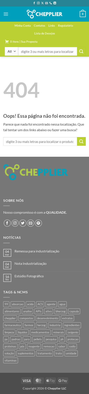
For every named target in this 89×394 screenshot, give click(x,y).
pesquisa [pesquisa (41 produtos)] (51, 339)
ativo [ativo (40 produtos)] (48, 311)
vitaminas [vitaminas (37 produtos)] (11, 360)
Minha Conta (23, 25)
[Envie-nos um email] (46, 3)
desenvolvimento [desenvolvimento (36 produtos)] (47, 318)
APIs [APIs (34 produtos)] (39, 311)
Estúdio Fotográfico (29, 276)
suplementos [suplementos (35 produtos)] (26, 353)
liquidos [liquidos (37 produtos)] (22, 332)
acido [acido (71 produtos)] (30, 304)
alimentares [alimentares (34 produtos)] (12, 311)
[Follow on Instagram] (38, 3)
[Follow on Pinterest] (38, 223)
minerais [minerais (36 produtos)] (58, 332)
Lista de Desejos (44, 33)
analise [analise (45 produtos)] (27, 311)
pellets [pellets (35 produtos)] (38, 339)
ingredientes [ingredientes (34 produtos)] (72, 325)
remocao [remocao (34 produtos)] (49, 346)
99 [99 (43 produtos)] (6, 304)
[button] (5, 14)
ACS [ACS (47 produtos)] (40, 304)
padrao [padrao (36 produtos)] (15, 339)
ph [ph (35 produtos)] (61, 339)
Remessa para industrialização (37, 251)
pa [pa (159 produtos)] (6, 339)
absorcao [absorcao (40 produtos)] (17, 304)
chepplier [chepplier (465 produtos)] (10, 318)
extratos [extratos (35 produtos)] (67, 318)
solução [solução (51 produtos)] (9, 353)
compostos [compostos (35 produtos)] (26, 318)
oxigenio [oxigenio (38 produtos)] (73, 332)
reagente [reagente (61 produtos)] (34, 346)
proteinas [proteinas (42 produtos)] (10, 346)
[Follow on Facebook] (34, 3)
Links (51, 25)
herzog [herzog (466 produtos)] (41, 325)
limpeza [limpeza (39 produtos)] (9, 332)
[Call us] (50, 3)
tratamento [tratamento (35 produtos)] (44, 353)
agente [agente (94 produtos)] (51, 304)
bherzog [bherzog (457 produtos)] (61, 311)
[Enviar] (81, 51)
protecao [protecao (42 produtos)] (72, 339)
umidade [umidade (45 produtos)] (71, 353)
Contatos (39, 25)
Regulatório (65, 25)
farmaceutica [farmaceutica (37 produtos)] (13, 325)
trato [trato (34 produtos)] (59, 353)
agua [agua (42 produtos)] (62, 304)
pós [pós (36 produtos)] (22, 346)
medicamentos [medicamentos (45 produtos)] (40, 332)
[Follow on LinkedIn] (54, 3)
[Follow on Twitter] (22, 223)
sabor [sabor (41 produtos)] (61, 346)
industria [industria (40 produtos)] (55, 325)
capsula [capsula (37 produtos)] (74, 311)
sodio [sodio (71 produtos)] (72, 346)
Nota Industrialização (31, 263)
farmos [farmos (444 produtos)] (29, 325)
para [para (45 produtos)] (27, 339)
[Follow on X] (42, 3)
